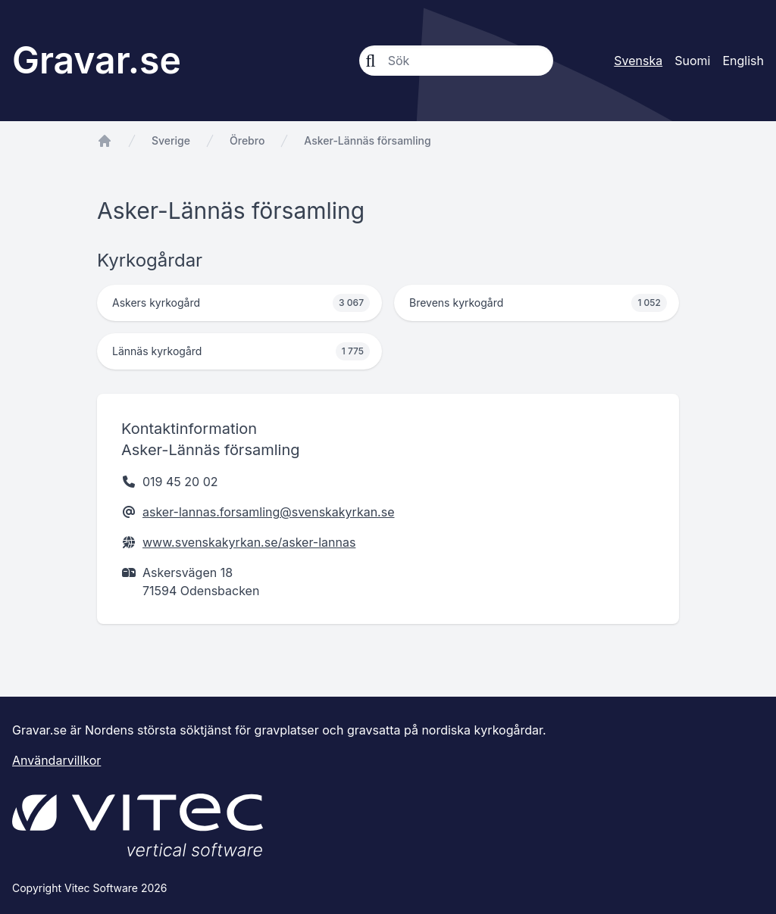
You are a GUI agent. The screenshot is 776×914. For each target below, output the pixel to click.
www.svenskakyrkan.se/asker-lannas (248, 542)
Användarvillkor (56, 760)
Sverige (171, 140)
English (743, 60)
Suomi (692, 60)
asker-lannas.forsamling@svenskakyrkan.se (268, 511)
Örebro (247, 140)
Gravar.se (96, 60)
